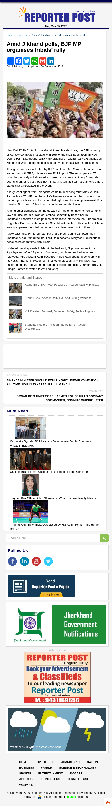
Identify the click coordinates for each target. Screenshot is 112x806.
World (46, 767)
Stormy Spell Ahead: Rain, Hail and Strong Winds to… (59, 298)
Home (10, 35)
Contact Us (50, 779)
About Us (26, 779)
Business (26, 767)
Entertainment (50, 773)
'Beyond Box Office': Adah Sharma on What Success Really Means (53, 498)
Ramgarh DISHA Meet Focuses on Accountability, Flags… (62, 284)
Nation (92, 762)
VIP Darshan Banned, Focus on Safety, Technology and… (62, 311)
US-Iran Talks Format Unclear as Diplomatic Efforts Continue (49, 471)
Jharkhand (22, 35)
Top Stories (44, 762)
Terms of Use (78, 779)
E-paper (76, 773)
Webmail (26, 784)
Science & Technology (77, 767)
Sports (25, 773)
